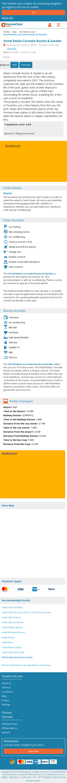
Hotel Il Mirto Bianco (12, 627)
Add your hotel (9, 723)
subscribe (33, 751)
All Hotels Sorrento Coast (17, 657)
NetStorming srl (33, 780)
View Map (12, 48)
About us (6, 683)
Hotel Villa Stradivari (13, 622)
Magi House (8, 637)
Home (6, 31)
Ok (33, 12)
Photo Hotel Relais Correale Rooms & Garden (26, 665)
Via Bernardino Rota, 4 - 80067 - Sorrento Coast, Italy (31, 45)
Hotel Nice (7, 642)
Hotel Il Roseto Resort (13, 632)
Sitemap (6, 704)
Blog (4, 696)
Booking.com (13, 145)
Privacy (5, 700)
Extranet (6, 732)
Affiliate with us (9, 728)
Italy (15, 31)
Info (14, 65)
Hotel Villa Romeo (11, 617)
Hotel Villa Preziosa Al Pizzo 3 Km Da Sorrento (26, 612)
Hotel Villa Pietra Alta (13, 652)
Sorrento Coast (27, 31)
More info (7, 17)
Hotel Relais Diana (12, 647)
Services (26, 65)
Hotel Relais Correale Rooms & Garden (25, 34)
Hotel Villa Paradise (12, 607)
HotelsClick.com (12, 25)
